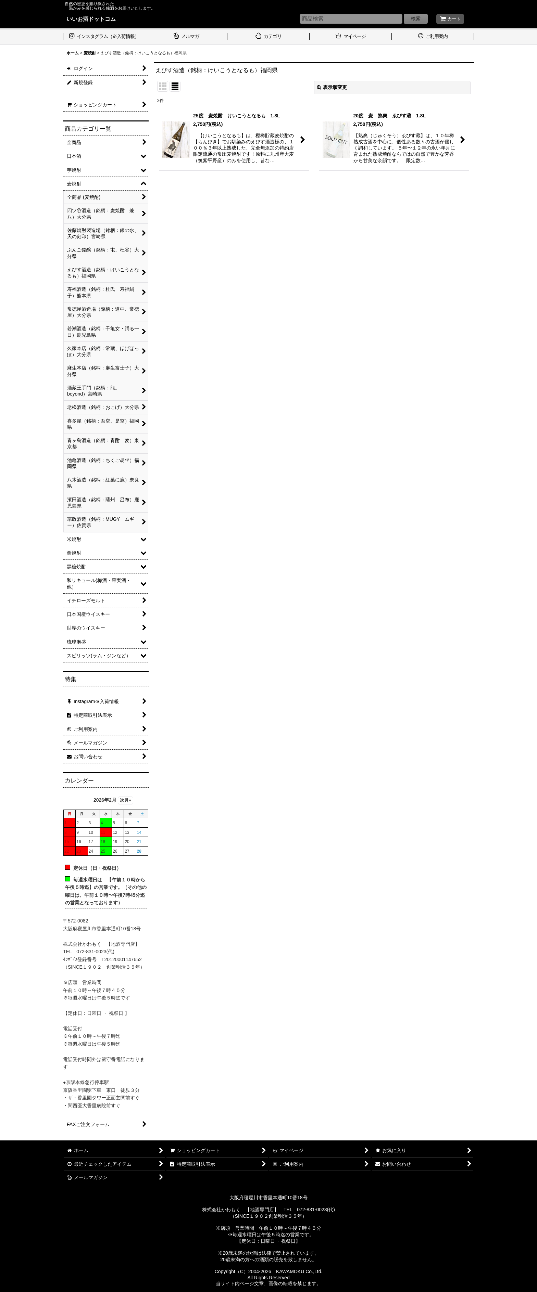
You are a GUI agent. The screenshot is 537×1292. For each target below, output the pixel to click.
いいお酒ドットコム (91, 19)
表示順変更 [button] (332, 87)
